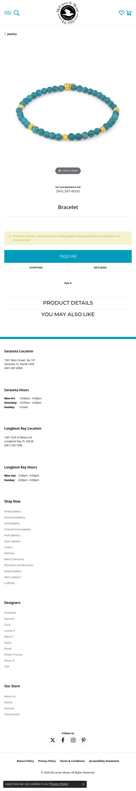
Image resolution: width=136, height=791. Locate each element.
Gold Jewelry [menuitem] (11, 523)
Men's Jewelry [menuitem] (12, 577)
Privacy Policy (47, 761)
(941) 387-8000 (68, 191)
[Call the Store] (13, 368)
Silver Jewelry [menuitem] (12, 541)
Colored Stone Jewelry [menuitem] (17, 529)
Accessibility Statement (104, 761)
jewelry (12, 34)
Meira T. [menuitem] (9, 636)
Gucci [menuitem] (7, 625)
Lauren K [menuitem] (9, 631)
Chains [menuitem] (8, 547)
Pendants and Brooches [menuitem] (18, 565)
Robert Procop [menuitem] (13, 654)
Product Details (68, 303)
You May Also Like (68, 314)
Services (9, 708)
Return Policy (25, 761)
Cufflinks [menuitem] (9, 583)
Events (8, 702)
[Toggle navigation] (7, 13)
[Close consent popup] (83, 784)
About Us (10, 696)
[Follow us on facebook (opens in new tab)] (63, 740)
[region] (68, 112)
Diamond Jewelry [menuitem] (14, 517)
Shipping (36, 268)
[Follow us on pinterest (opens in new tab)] (83, 740)
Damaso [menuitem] (9, 619)
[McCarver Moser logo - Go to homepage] (68, 12)
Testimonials (12, 714)
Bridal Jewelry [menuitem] (12, 511)
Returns (100, 268)
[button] (16, 13)
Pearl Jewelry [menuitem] (12, 535)
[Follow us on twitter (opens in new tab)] (52, 740)
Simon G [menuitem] (9, 660)
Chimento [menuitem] (10, 613)
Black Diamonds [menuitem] (14, 559)
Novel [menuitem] (7, 648)
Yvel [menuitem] (6, 666)
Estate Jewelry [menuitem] (12, 571)
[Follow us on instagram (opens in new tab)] (73, 740)
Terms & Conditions (72, 761)
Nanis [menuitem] (7, 642)
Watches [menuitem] (9, 553)
